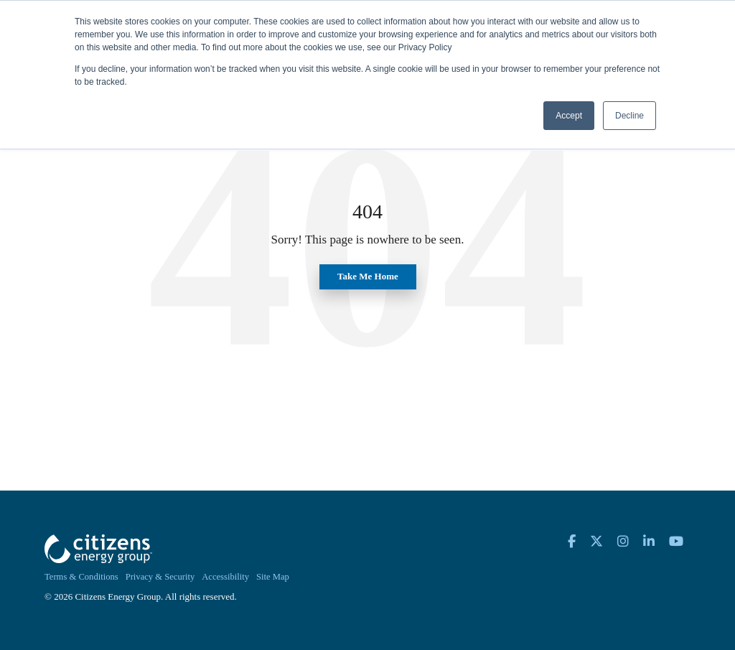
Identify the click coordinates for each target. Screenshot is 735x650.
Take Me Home (367, 276)
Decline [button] (629, 116)
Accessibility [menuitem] (225, 577)
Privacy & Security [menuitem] (160, 577)
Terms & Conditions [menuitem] (81, 577)
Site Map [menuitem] (272, 577)
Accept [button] (569, 116)
